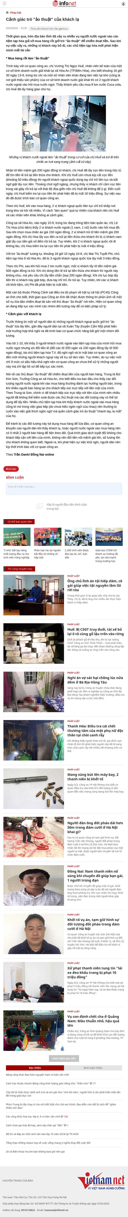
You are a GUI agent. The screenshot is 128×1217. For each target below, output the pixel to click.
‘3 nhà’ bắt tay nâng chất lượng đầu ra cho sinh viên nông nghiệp (16, 554)
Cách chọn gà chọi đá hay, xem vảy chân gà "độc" (34, 1125)
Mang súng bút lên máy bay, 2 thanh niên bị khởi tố (92, 776)
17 (93, 1083)
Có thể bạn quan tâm (20, 521)
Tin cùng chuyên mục (20, 568)
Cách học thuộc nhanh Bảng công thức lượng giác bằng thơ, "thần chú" (47, 1083)
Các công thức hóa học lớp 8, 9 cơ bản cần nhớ (33, 1116)
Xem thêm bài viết (64, 1058)
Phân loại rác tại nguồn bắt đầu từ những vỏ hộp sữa (47, 554)
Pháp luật (15, 12)
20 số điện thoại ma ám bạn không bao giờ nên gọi (35, 1151)
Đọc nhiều (35, 1067)
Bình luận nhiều (93, 1067)
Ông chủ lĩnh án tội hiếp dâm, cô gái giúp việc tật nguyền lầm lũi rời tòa (94, 585)
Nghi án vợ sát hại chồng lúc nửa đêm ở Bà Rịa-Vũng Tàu (95, 680)
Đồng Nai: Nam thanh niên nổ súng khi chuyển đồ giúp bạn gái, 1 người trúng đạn (95, 876)
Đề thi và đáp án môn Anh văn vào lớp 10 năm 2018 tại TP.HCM (42, 1134)
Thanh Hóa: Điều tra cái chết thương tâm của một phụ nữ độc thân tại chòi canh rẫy (95, 730)
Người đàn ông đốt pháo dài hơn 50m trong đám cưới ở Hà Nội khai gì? (95, 827)
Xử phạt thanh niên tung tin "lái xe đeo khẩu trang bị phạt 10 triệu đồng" (94, 972)
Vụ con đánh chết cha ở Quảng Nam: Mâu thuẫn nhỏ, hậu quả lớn (93, 1021)
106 (64, 1116)
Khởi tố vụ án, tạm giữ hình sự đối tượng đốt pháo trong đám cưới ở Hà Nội (93, 924)
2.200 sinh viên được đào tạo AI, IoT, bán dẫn (77, 554)
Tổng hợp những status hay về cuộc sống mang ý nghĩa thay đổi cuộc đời (48, 1142)
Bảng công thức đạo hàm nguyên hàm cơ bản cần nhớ (37, 1074)
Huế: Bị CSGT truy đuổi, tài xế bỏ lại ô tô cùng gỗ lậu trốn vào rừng (95, 631)
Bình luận (11, 468)
